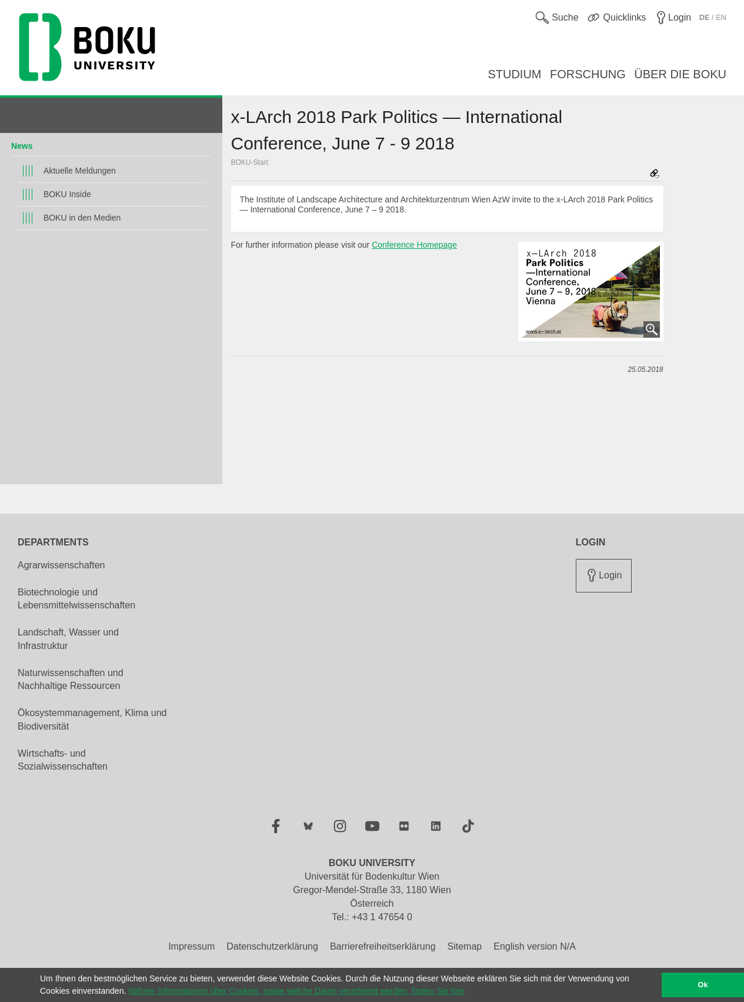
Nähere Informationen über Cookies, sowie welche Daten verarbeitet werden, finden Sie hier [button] (296, 991)
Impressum (191, 946)
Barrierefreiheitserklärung (383, 946)
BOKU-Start (249, 162)
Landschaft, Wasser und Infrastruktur (68, 639)
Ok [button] (703, 985)
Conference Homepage (414, 244)
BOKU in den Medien (82, 217)
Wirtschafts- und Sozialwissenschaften (63, 760)
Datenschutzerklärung (272, 946)
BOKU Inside (67, 194)
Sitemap (465, 946)
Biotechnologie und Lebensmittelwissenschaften (76, 599)
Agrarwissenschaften (61, 565)
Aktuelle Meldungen (80, 170)
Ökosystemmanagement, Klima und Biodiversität (92, 719)
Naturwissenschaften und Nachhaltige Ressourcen (71, 679)
